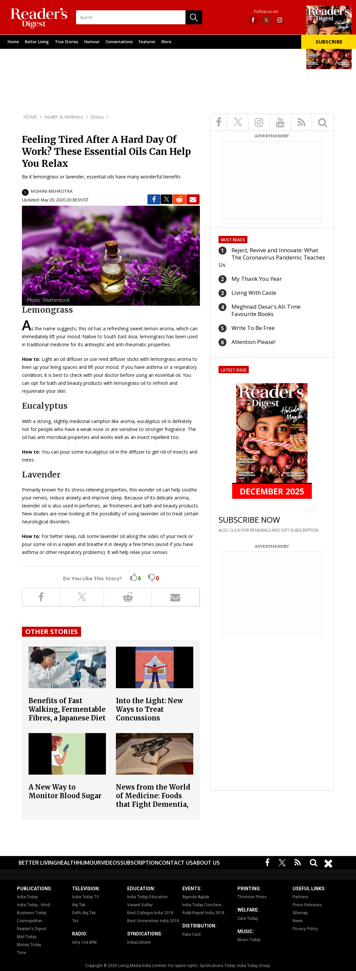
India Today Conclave (202, 905)
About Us (206, 862)
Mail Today (27, 936)
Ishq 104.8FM (84, 942)
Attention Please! (253, 342)
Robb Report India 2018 (203, 913)
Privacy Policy (305, 928)
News (298, 920)
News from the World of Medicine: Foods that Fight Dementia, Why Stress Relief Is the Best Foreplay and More (153, 808)
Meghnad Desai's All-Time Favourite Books (266, 310)
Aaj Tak (78, 905)
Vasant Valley (140, 905)
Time (21, 952)
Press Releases (307, 905)
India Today (27, 897)
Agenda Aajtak (195, 897)
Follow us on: (266, 12)
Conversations (119, 42)
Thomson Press (252, 897)
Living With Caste (253, 292)
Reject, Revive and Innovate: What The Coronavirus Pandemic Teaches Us (272, 257)
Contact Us (176, 862)
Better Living (37, 42)
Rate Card (191, 934)
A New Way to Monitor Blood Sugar (65, 791)
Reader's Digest (31, 928)
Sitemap (300, 913)
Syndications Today (217, 965)
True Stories (66, 42)
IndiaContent (139, 942)
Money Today (29, 944)
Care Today (247, 918)
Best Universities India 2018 (153, 920)
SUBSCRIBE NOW (249, 519)
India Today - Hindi (33, 905)
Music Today (249, 939)
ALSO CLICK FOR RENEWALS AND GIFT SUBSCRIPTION (268, 530)
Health (67, 862)
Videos (110, 862)
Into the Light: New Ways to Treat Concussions (149, 709)
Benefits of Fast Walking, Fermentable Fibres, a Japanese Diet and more (67, 714)
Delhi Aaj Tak (84, 913)
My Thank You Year (256, 278)
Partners (300, 897)
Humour (92, 42)
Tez (75, 920)
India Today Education (147, 897)
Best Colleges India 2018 (150, 913)
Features (147, 42)
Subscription (139, 862)
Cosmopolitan (30, 920)
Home (13, 42)
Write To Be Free (253, 328)
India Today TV (85, 897)
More (166, 42)
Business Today (31, 913)
